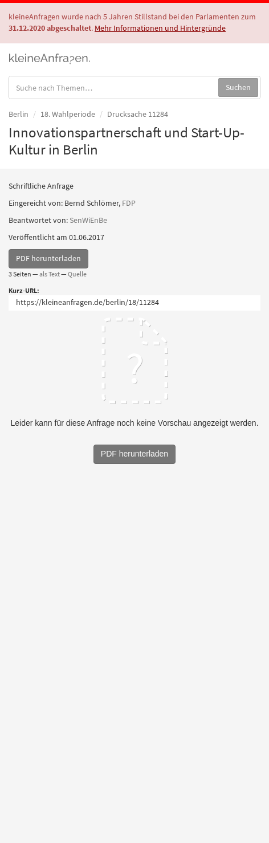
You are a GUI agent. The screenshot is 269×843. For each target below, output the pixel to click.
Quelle (77, 274)
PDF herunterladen (48, 258)
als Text (49, 274)
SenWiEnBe (88, 220)
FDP (129, 203)
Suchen (238, 87)
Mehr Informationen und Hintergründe (160, 28)
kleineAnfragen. (50, 57)
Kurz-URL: (24, 290)
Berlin (18, 114)
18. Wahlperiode (67, 114)
